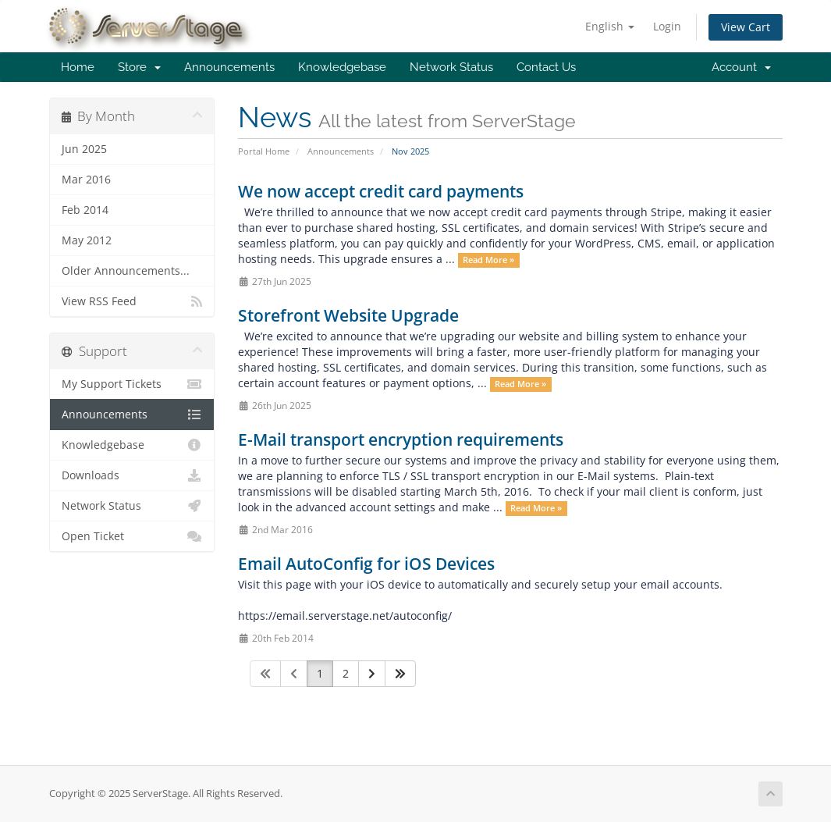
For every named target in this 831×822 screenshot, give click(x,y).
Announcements (229, 67)
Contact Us (546, 67)
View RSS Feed (132, 301)
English (609, 26)
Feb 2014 (85, 210)
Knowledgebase (342, 67)
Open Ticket (132, 536)
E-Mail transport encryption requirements (400, 439)
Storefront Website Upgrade (348, 315)
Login (667, 26)
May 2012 (87, 240)
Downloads (132, 475)
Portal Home (263, 151)
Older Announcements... (126, 271)
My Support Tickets (132, 384)
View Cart (745, 27)
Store (139, 67)
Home (77, 67)
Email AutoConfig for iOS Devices (366, 564)
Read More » (488, 259)
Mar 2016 (86, 180)
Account (741, 67)
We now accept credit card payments (381, 191)
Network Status (451, 67)
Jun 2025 (84, 149)
